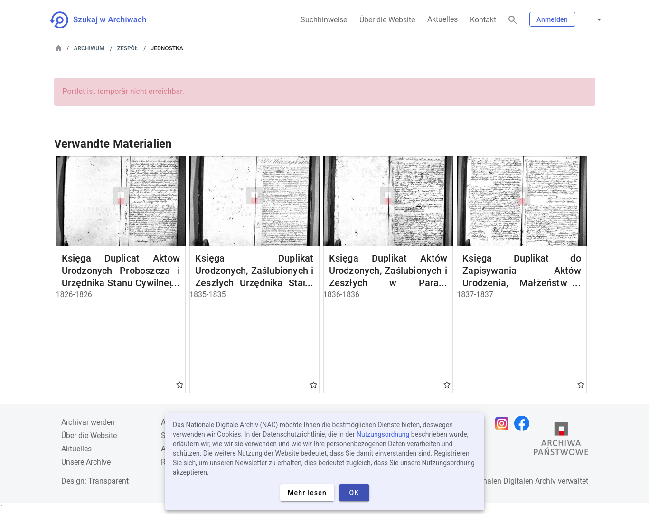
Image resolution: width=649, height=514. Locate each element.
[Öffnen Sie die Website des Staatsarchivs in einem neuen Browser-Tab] (561, 441)
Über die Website (387, 19)
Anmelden (552, 19)
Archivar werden (88, 422)
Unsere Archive (86, 462)
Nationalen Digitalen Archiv (510, 481)
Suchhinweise (324, 19)
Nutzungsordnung (383, 434)
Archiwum (89, 48)
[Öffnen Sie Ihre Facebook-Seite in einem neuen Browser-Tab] (524, 423)
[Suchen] (512, 20)
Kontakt (483, 19)
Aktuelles (442, 19)
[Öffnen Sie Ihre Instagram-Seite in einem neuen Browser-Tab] (504, 423)
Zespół (127, 48)
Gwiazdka (179, 384)
